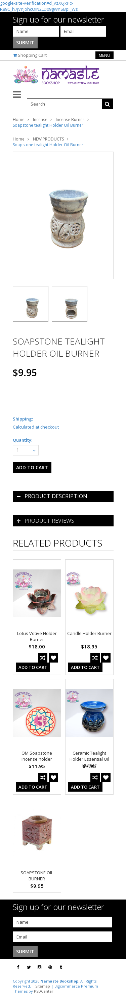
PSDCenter (43, 991)
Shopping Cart (32, 55)
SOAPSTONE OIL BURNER (36, 876)
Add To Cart (32, 667)
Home (19, 119)
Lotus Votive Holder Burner (37, 636)
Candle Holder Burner (89, 633)
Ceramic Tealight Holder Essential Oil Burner (89, 759)
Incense (40, 119)
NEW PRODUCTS (48, 139)
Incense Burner (70, 119)
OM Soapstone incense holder (37, 756)
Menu (104, 55)
